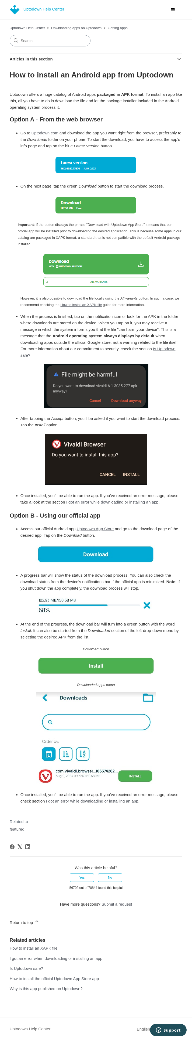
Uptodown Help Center (27, 28)
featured (17, 829)
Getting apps (118, 28)
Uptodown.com (45, 133)
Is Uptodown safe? (26, 968)
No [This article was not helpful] (110, 877)
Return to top (25, 922)
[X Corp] (20, 846)
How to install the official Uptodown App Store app (54, 978)
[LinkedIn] (27, 846)
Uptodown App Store (95, 528)
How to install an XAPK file (34, 948)
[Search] (50, 40)
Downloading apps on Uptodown (76, 28)
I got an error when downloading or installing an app (56, 958)
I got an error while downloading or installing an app (112, 502)
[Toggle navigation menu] (172, 9)
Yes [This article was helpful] (82, 877)
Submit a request (117, 904)
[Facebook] (12, 846)
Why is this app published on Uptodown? (46, 988)
